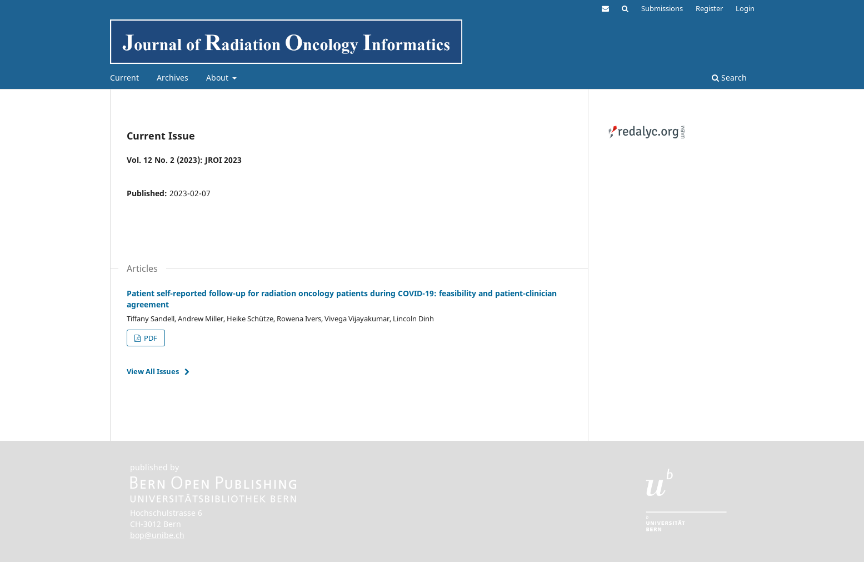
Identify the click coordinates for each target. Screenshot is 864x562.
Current (124, 77)
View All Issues (153, 371)
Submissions (662, 8)
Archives (172, 77)
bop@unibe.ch (157, 535)
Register (709, 8)
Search (729, 77)
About (218, 77)
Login (745, 8)
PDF (149, 338)
